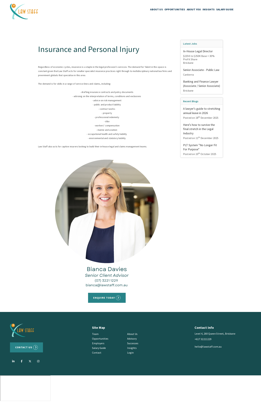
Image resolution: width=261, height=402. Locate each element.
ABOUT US (156, 10)
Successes (132, 343)
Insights (132, 348)
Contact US (23, 347)
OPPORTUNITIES (174, 10)
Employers (98, 343)
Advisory (132, 338)
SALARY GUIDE (225, 10)
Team (95, 334)
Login (130, 352)
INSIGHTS (209, 10)
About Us (132, 334)
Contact (96, 352)
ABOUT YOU (194, 10)
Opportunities (100, 338)
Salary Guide (99, 348)
